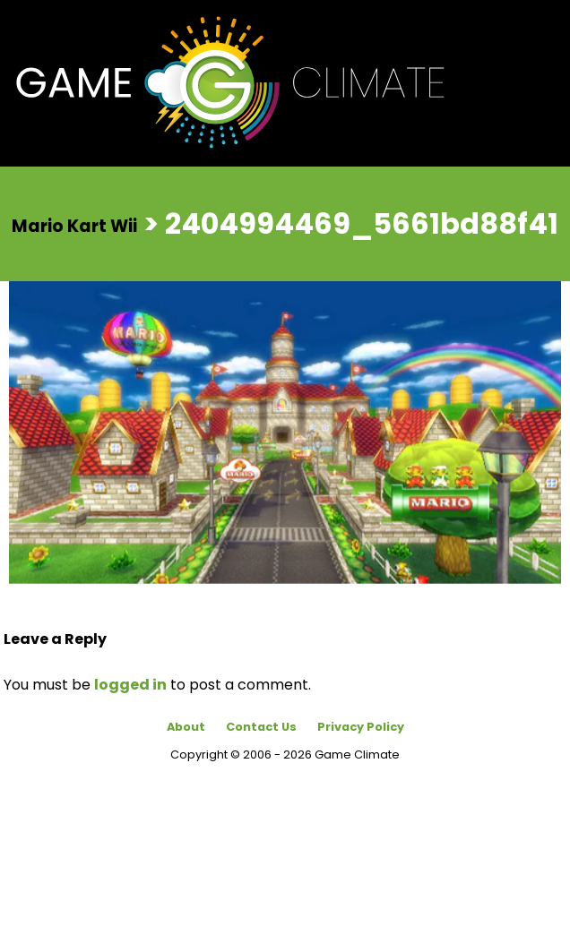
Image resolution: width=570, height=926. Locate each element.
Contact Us (261, 726)
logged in (130, 684)
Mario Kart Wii (74, 225)
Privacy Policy (360, 726)
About (186, 726)
